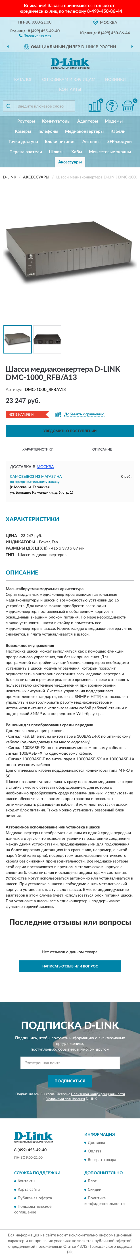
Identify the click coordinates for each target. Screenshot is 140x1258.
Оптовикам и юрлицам (68, 80)
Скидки (94, 1190)
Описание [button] (102, 449)
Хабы (76, 152)
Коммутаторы (56, 121)
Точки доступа (23, 142)
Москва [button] (45, 467)
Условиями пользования (65, 1099)
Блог (92, 1181)
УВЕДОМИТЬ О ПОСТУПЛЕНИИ (70, 431)
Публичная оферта (35, 1198)
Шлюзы (56, 152)
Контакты (70, 90)
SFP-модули (119, 142)
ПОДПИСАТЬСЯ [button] (70, 1081)
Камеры (23, 131)
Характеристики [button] (37, 449)
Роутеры (26, 121)
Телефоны (48, 131)
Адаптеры (87, 121)
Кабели (118, 131)
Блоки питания (60, 142)
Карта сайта (29, 1190)
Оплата (94, 1151)
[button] (35, 35)
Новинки (115, 80)
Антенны (91, 142)
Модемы (114, 121)
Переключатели (25, 152)
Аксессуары (70, 162)
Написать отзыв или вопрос (70, 966)
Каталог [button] (23, 80)
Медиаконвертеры (84, 131)
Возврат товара (102, 1160)
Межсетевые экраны (110, 152)
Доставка (96, 1143)
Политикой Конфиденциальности (98, 1094)
